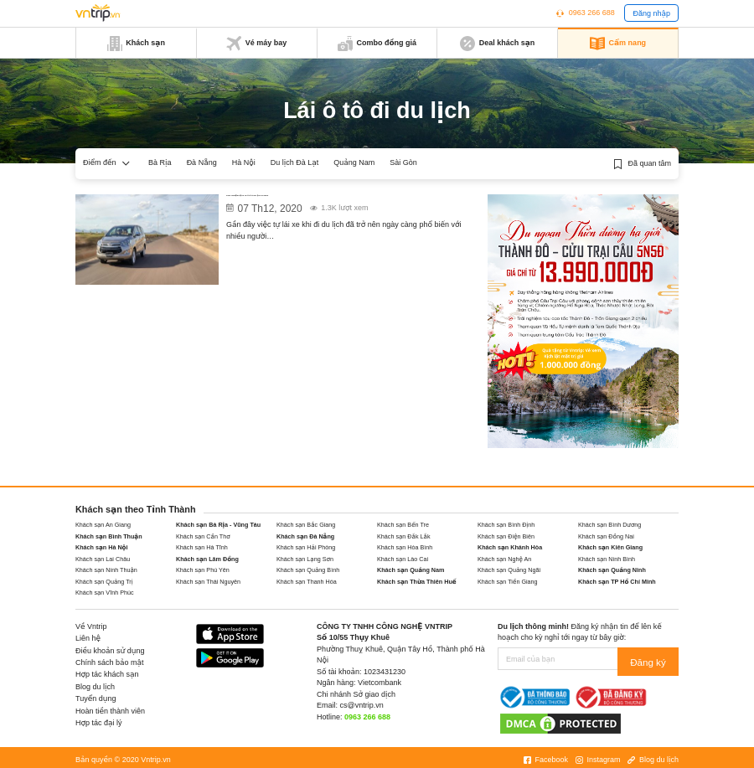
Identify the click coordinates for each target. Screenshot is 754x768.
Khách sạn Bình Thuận (108, 536)
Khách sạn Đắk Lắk (404, 536)
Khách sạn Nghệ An (504, 559)
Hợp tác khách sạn (107, 674)
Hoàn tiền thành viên (110, 711)
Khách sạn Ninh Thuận (106, 570)
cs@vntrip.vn (362, 705)
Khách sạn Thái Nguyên (208, 581)
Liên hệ (88, 638)
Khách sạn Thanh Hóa (306, 581)
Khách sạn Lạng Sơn (304, 559)
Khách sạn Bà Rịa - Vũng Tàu (218, 524)
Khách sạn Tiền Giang (508, 581)
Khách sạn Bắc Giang (305, 524)
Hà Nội (244, 162)
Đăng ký (652, 659)
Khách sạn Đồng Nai (606, 536)
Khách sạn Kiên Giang (610, 547)
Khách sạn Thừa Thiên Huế (417, 581)
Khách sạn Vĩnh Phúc (104, 592)
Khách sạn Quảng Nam (410, 570)
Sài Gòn (403, 162)
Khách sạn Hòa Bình (404, 547)
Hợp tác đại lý (98, 723)
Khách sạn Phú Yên (203, 570)
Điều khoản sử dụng (110, 651)
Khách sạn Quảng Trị (104, 581)
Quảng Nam (353, 162)
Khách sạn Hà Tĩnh (202, 547)
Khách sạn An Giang (103, 524)
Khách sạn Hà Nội (101, 547)
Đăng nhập (651, 13)
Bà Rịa (160, 162)
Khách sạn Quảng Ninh (612, 570)
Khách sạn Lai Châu (102, 559)
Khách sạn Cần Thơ (203, 536)
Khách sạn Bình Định (506, 524)
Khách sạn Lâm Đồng (207, 559)
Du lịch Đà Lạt (295, 162)
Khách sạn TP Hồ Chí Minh (617, 581)
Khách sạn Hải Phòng (305, 547)
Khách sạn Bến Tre (403, 524)
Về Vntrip (91, 626)
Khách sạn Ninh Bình (606, 559)
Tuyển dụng (95, 698)
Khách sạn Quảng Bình (307, 570)
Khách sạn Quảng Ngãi (509, 570)
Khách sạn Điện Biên (506, 536)
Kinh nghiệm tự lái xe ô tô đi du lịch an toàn (321, 201)
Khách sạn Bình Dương (609, 524)
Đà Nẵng (202, 162)
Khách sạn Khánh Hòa (510, 547)
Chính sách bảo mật (109, 662)
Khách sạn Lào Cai (402, 559)
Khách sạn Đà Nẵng (305, 536)
